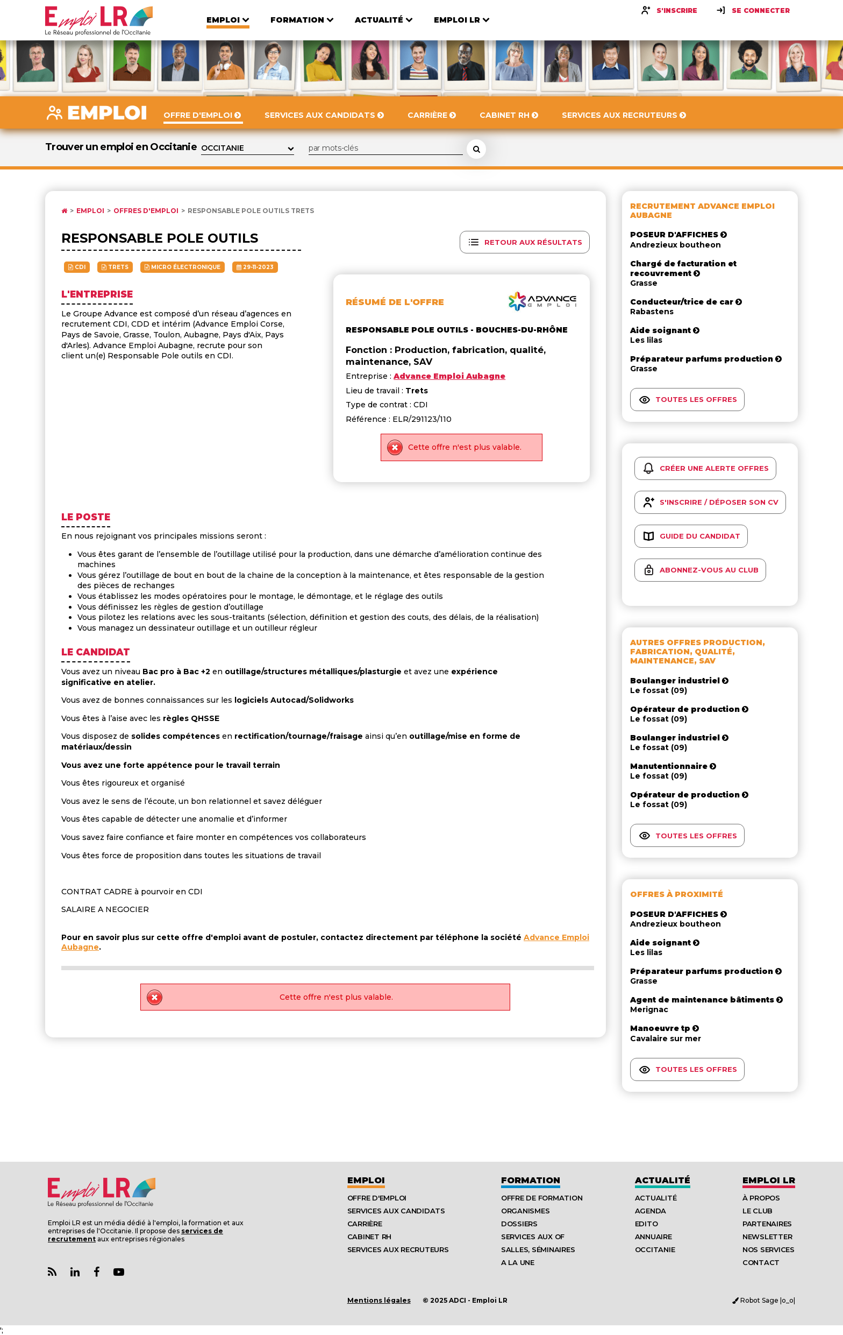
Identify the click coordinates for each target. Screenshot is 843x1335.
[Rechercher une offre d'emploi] (476, 149)
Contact (761, 1262)
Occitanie (655, 1249)
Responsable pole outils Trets (251, 211)
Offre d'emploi (376, 1197)
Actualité (662, 1180)
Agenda (650, 1210)
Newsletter (767, 1236)
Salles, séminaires (538, 1249)
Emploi (90, 211)
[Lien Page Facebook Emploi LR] (96, 1272)
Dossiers (519, 1223)
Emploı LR (768, 1180)
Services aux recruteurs (398, 1249)
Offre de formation (541, 1197)
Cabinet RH (369, 1236)
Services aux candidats (396, 1210)
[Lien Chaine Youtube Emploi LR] (118, 1272)
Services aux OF (533, 1236)
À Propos (761, 1197)
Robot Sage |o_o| (763, 1300)
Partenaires (767, 1223)
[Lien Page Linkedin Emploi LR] (75, 1272)
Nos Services (768, 1249)
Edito (646, 1223)
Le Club (757, 1210)
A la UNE (517, 1262)
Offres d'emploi (145, 211)
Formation (530, 1180)
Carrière (364, 1223)
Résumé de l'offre (395, 302)
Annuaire (653, 1236)
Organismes (525, 1210)
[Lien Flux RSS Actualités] (52, 1272)
